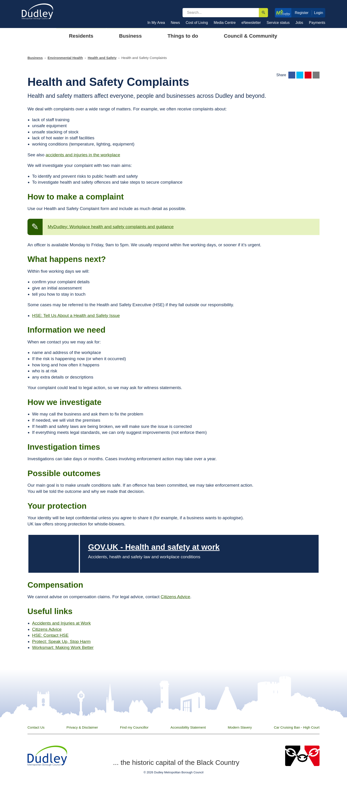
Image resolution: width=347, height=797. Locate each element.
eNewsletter (251, 23)
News (175, 23)
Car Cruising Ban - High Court (297, 727)
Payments (317, 23)
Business (35, 58)
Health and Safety (102, 58)
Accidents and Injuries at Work (61, 623)
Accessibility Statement (188, 727)
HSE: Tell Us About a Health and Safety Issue (76, 315)
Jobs (299, 23)
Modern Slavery (240, 727)
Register (302, 13)
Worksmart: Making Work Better (63, 647)
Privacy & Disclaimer (82, 727)
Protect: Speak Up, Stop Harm (61, 641)
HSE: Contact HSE (50, 635)
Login (318, 13)
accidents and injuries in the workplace (83, 154)
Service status (278, 23)
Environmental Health (65, 58)
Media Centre (225, 23)
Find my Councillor (134, 727)
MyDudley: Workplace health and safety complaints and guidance (111, 226)
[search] (221, 12)
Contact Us (35, 727)
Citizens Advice (175, 596)
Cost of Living (197, 23)
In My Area (156, 23)
